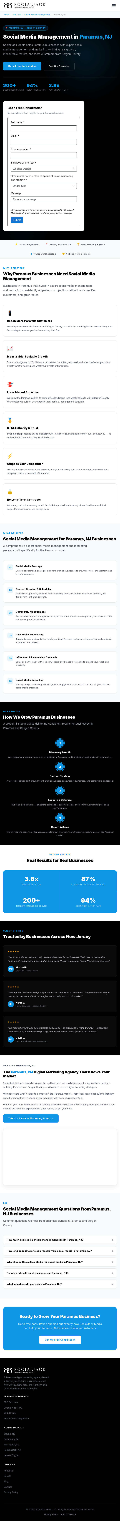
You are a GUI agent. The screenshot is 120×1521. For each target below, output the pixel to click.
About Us (8, 1470)
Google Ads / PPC (13, 1407)
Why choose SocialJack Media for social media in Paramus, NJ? (60, 1262)
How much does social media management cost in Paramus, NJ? (60, 1239)
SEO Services (11, 1402)
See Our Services (59, 66)
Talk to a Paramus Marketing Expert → (31, 1118)
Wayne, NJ (9, 1433)
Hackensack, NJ (12, 1450)
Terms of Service (67, 1514)
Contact (8, 1487)
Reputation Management (16, 1418)
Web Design (10, 1413)
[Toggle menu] (113, 5)
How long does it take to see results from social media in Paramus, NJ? (60, 1251)
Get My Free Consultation (60, 1339)
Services (17, 14)
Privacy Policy (11, 1492)
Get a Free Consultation (22, 66)
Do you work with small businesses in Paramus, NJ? (60, 1273)
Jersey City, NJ (11, 1455)
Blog (6, 1481)
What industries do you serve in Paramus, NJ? (60, 1284)
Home (6, 14)
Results (7, 1476)
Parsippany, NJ (11, 1439)
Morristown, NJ (11, 1444)
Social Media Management (37, 14)
